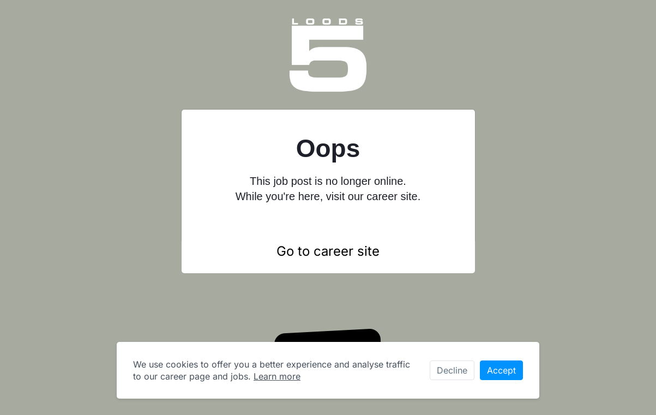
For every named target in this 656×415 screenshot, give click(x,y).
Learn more (277, 376)
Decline (452, 370)
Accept (501, 370)
